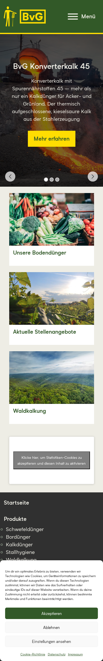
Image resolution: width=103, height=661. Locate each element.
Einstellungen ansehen (51, 641)
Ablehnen (51, 627)
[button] (10, 176)
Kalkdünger (19, 544)
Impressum (75, 654)
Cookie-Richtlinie (32, 654)
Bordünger (18, 537)
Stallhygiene (20, 552)
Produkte (15, 519)
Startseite (16, 503)
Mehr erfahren (52, 139)
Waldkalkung (21, 559)
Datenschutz (56, 654)
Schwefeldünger (25, 529)
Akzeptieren (51, 613)
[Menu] (81, 16)
